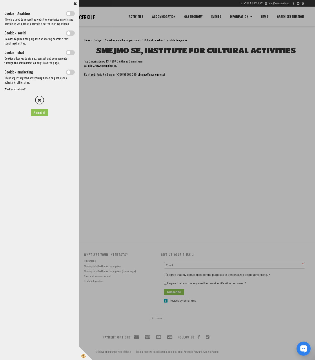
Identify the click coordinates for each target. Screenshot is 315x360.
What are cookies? (14, 89)
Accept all (39, 112)
